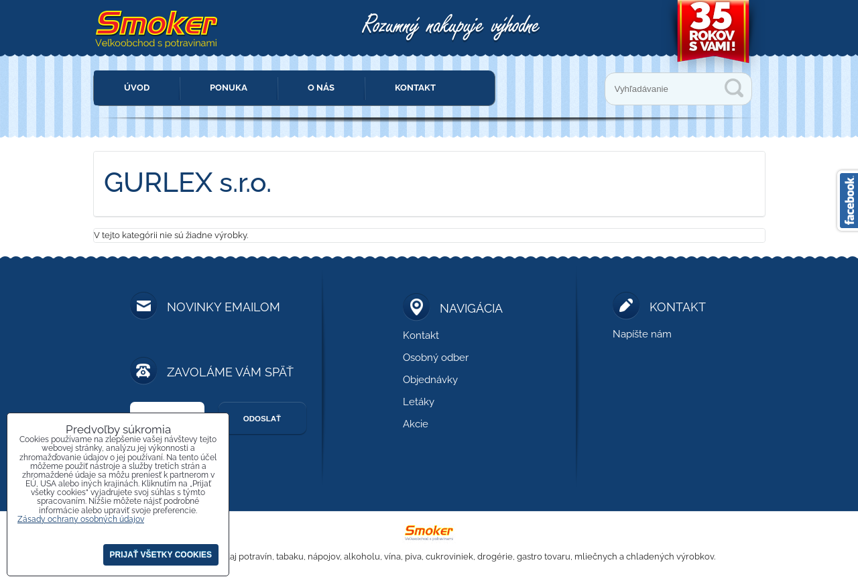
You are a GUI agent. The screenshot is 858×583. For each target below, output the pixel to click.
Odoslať (262, 419)
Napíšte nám (642, 334)
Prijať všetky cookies (161, 555)
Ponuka (228, 88)
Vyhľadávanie (734, 87)
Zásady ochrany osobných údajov (80, 519)
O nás (321, 88)
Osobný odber (436, 358)
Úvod (136, 88)
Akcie (415, 424)
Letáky (418, 402)
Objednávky (430, 380)
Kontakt (415, 88)
